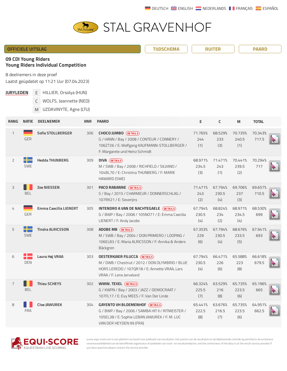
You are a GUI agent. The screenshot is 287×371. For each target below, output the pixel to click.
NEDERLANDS (214, 8)
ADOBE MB (117, 229)
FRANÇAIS (244, 8)
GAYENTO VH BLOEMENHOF (131, 305)
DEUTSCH (160, 8)
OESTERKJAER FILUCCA (127, 256)
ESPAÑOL (271, 8)
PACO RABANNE (121, 187)
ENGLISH (185, 8)
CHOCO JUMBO (120, 133)
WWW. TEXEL (119, 284)
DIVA (111, 160)
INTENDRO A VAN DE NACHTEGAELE (138, 208)
